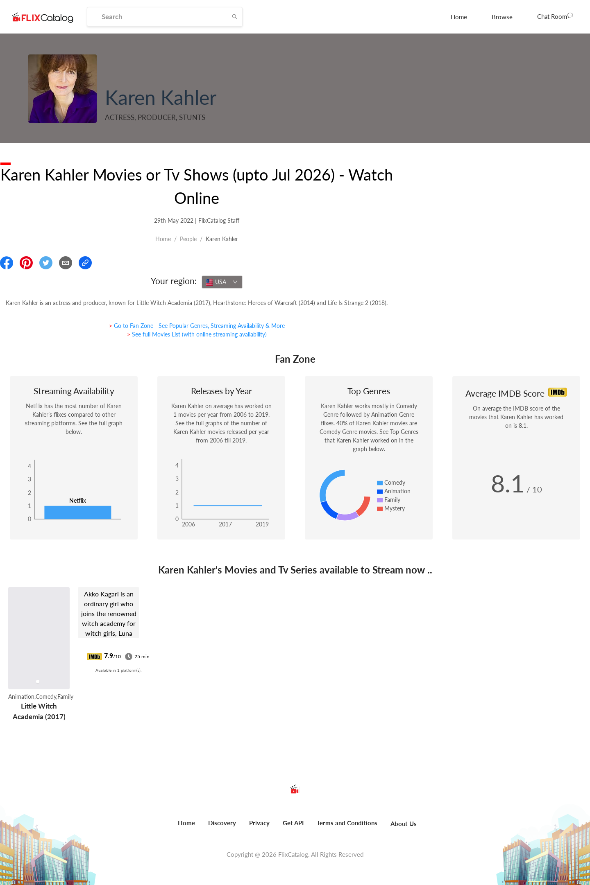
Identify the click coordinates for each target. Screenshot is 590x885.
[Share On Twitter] (45, 262)
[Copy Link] (85, 262)
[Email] (65, 262)
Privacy (259, 822)
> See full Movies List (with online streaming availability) (197, 334)
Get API (293, 822)
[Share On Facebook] (6, 262)
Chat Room (555, 16)
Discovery (222, 822)
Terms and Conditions (347, 822)
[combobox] (222, 282)
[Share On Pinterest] (26, 262)
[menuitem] (459, 16)
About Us (403, 823)
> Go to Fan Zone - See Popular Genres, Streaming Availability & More (197, 325)
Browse (502, 16)
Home (459, 16)
